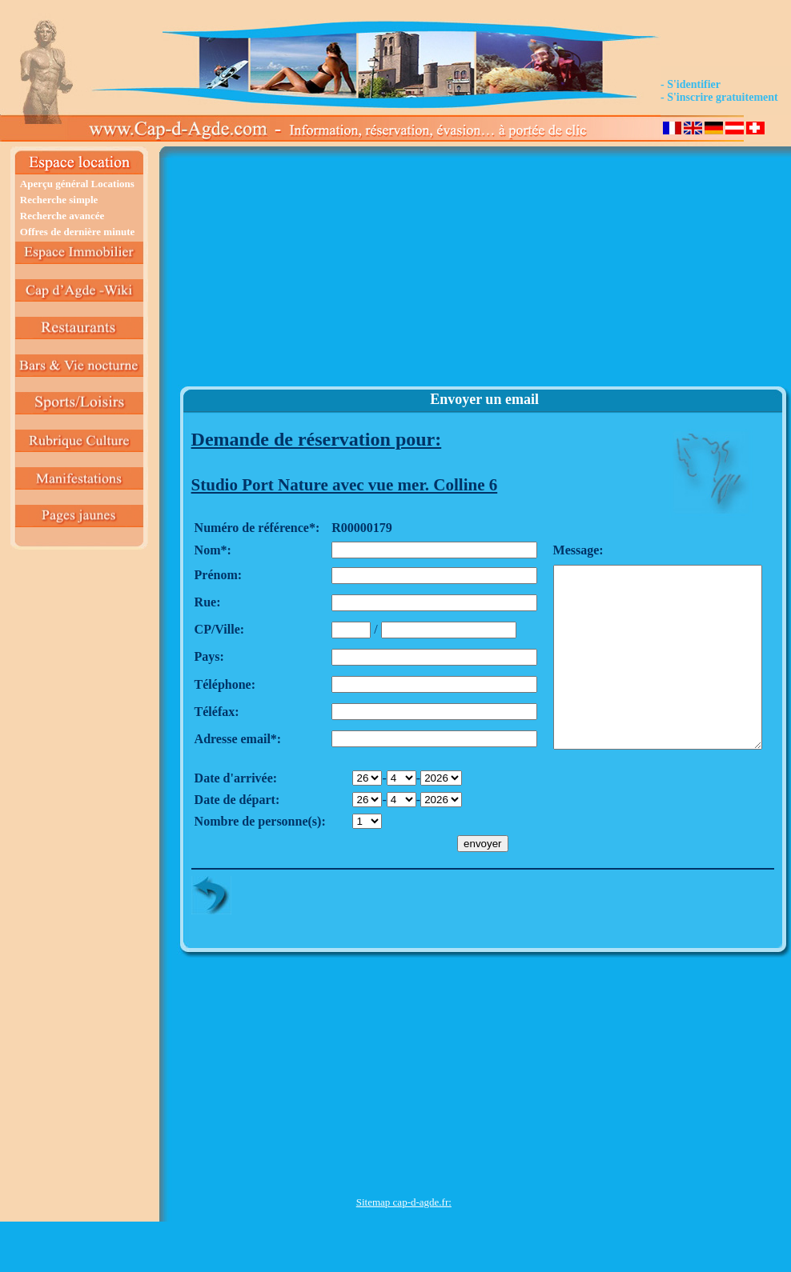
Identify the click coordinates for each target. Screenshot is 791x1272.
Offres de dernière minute (77, 232)
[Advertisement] (404, 273)
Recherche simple (59, 200)
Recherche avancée (62, 216)
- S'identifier (691, 84)
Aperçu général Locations (77, 184)
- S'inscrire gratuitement (719, 97)
